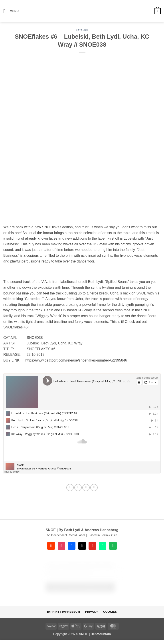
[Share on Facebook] (78, 487)
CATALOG (82, 30)
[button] (11, 11)
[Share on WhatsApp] (70, 487)
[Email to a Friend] (86, 487)
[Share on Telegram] (94, 487)
